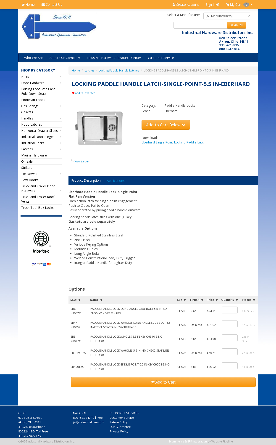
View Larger (81, 161)
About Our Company (65, 58)
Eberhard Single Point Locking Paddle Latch (173, 142)
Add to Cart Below (165, 124)
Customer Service (161, 58)
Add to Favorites (83, 93)
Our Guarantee (120, 427)
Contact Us (52, 4)
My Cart (239, 4)
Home (28, 4)
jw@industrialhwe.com (88, 422)
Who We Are (33, 58)
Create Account (186, 4)
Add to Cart (163, 382)
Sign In (212, 4)
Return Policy (119, 422)
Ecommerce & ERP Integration (188, 441)
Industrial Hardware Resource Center (114, 58)
